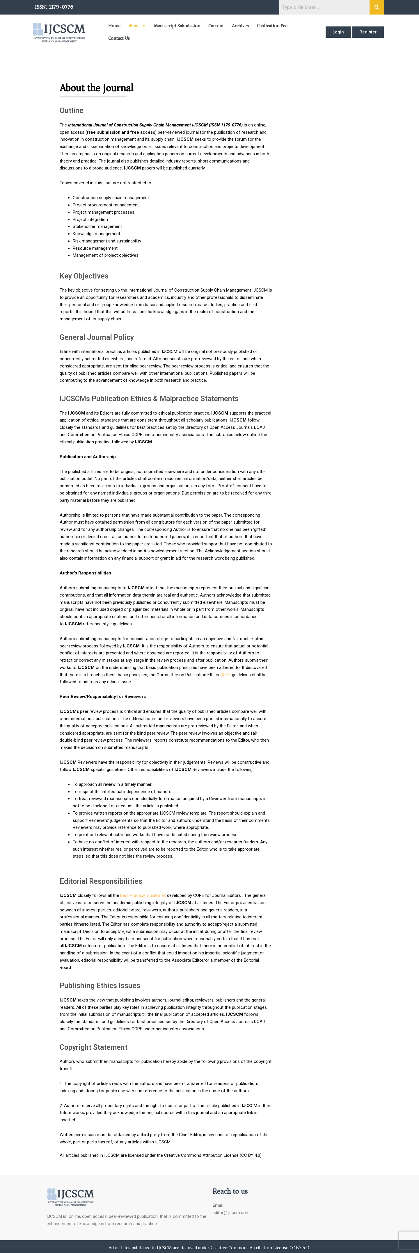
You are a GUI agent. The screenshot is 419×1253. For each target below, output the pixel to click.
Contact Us (302, 31)
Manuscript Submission (175, 31)
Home (114, 31)
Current (214, 31)
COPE (225, 672)
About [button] (136, 31)
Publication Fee (269, 31)
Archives (237, 31)
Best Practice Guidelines (143, 893)
